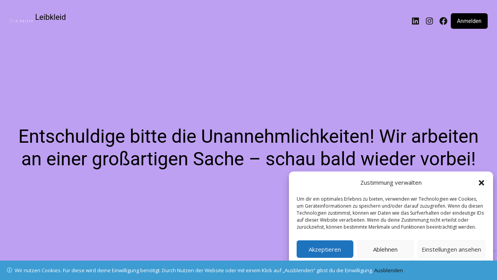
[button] (481, 183)
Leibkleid (50, 17)
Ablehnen (385, 249)
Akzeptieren (325, 249)
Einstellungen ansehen (451, 249)
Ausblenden (388, 270)
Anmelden (469, 21)
